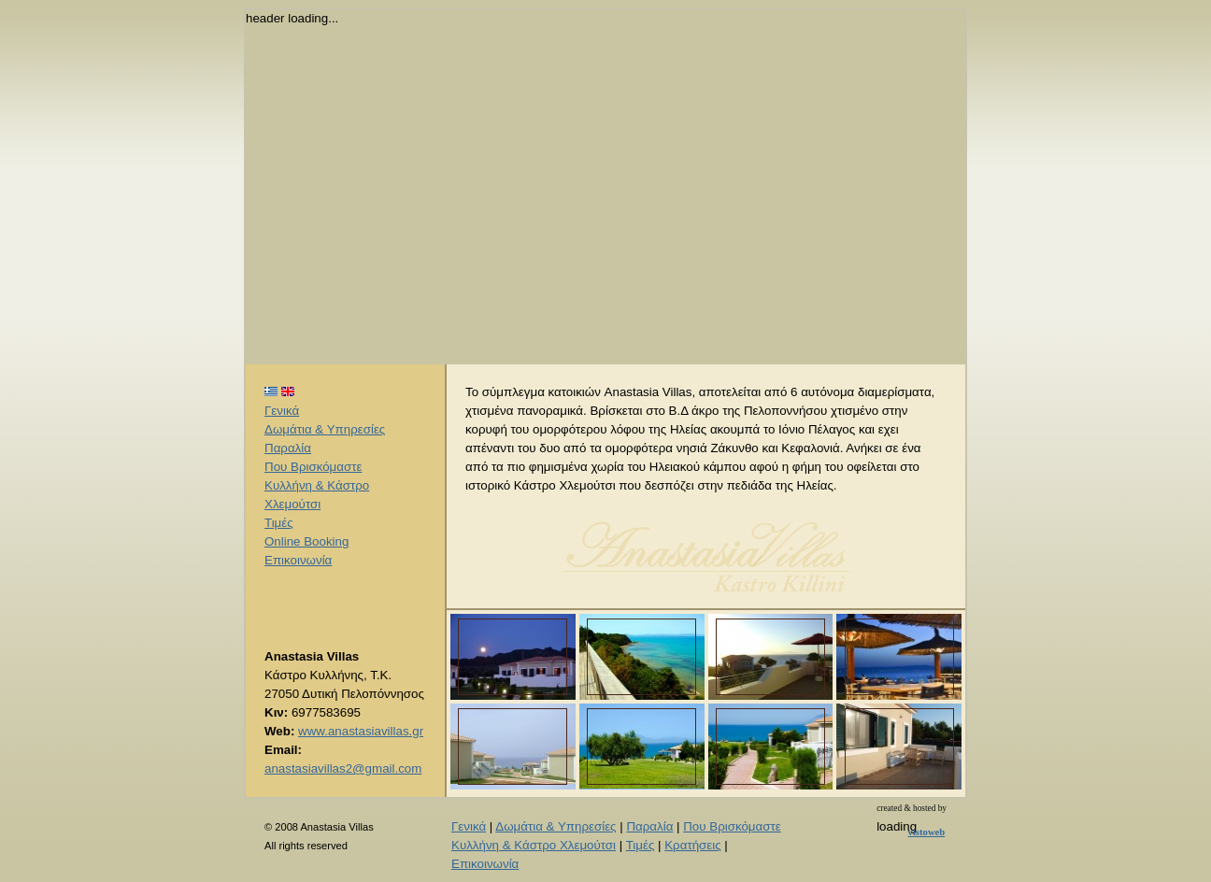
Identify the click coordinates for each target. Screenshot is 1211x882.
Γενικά (281, 411)
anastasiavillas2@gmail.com (342, 768)
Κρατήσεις (692, 845)
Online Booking (306, 541)
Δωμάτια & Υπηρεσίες (324, 429)
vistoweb (927, 832)
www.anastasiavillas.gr (360, 731)
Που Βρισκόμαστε (313, 467)
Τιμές (278, 523)
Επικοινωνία (298, 560)
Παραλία (287, 448)
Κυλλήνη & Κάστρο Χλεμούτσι (533, 845)
